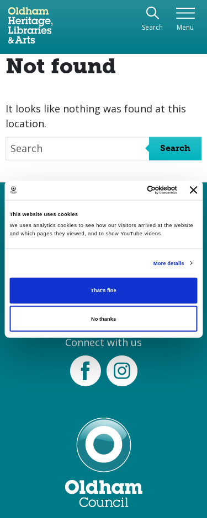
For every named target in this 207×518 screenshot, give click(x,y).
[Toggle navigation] (185, 20)
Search (175, 148)
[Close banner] (194, 190)
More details (168, 263)
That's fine (103, 290)
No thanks (103, 319)
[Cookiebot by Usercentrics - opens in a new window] (132, 190)
